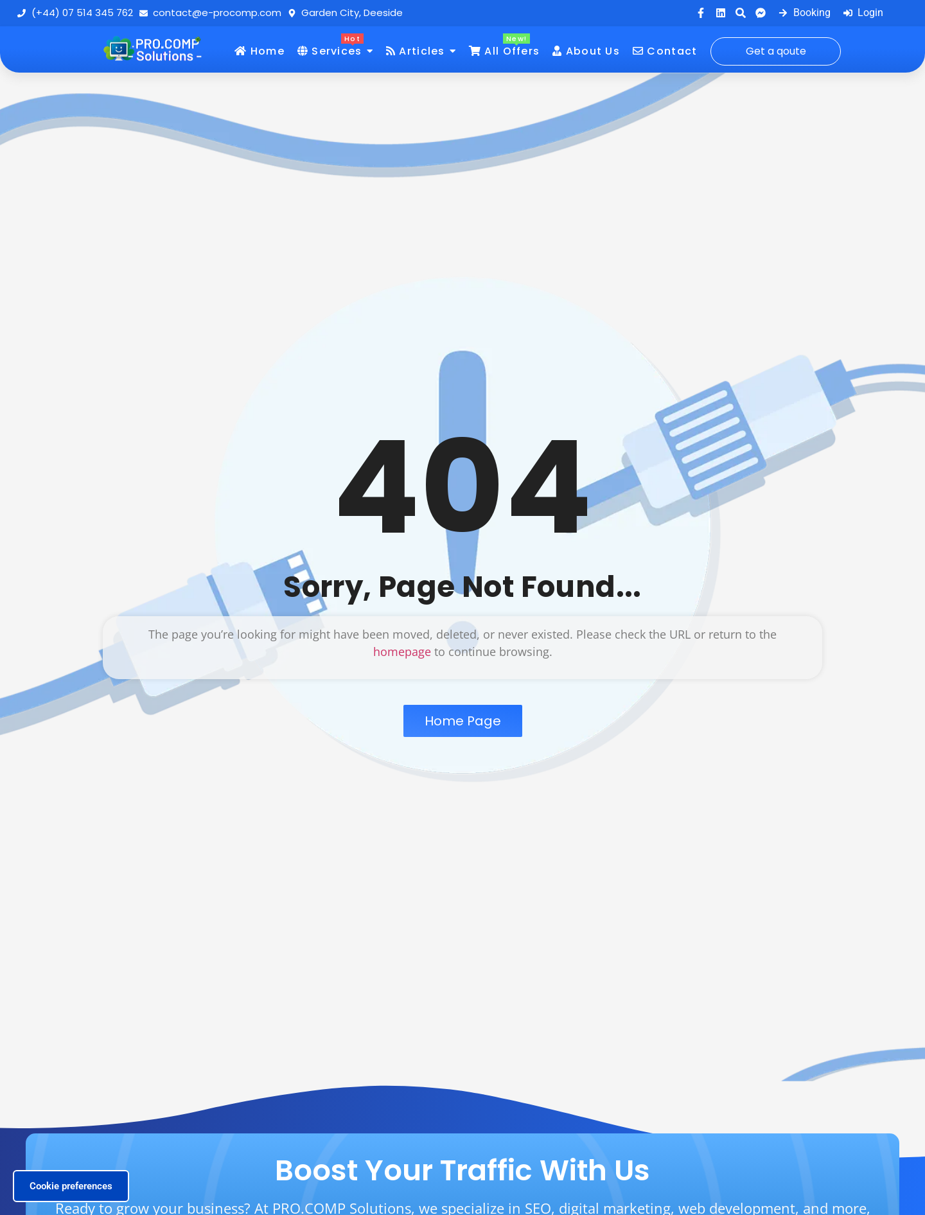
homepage (402, 651)
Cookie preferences (71, 1186)
